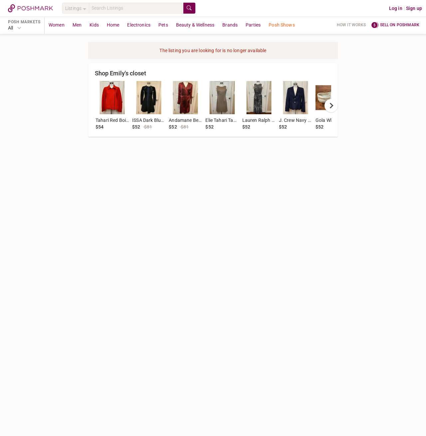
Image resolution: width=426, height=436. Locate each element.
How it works (351, 25)
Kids (94, 25)
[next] (331, 105)
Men (77, 25)
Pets (163, 25)
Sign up (414, 8)
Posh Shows (282, 25)
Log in (395, 8)
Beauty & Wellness (195, 25)
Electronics (138, 25)
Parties (253, 25)
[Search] (136, 8)
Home (113, 25)
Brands (230, 25)
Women (57, 25)
